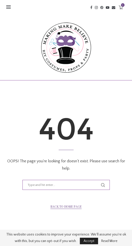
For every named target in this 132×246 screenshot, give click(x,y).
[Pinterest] (101, 7)
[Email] (113, 7)
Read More (109, 241)
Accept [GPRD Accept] (89, 241)
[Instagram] (96, 7)
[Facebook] (91, 7)
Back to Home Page (66, 206)
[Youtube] (107, 7)
